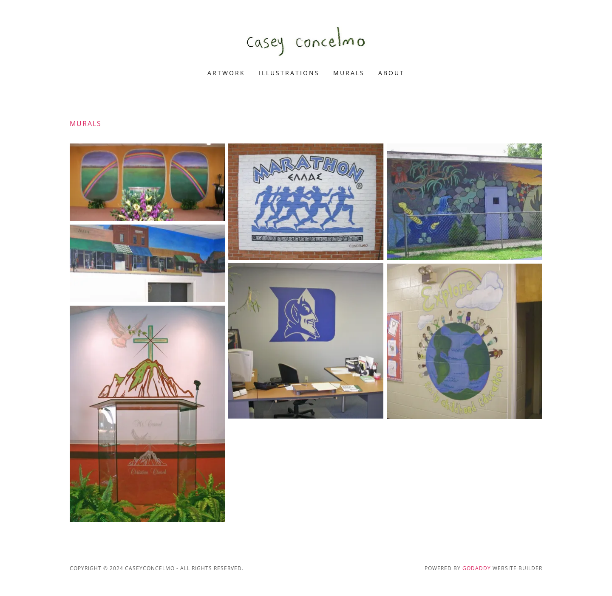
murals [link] (349, 73)
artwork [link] (226, 73)
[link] (306, 40)
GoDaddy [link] (476, 568)
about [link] (391, 73)
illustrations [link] (289, 73)
